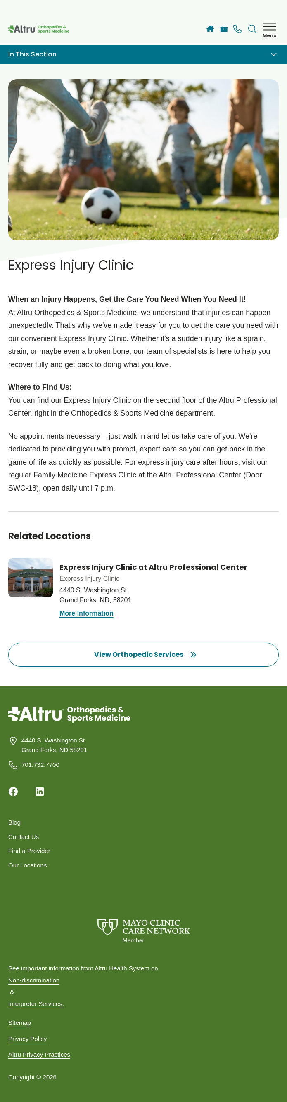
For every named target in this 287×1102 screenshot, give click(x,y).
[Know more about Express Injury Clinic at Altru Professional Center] (143, 589)
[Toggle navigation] (274, 54)
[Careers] (224, 29)
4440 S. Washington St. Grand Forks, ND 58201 (54, 745)
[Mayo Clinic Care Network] (143, 931)
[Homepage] (69, 720)
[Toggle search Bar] (252, 28)
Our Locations (27, 865)
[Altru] (210, 28)
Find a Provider (29, 850)
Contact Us (23, 836)
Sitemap (19, 1022)
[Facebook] (13, 792)
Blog (14, 822)
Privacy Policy (27, 1038)
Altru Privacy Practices (39, 1054)
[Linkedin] (40, 792)
